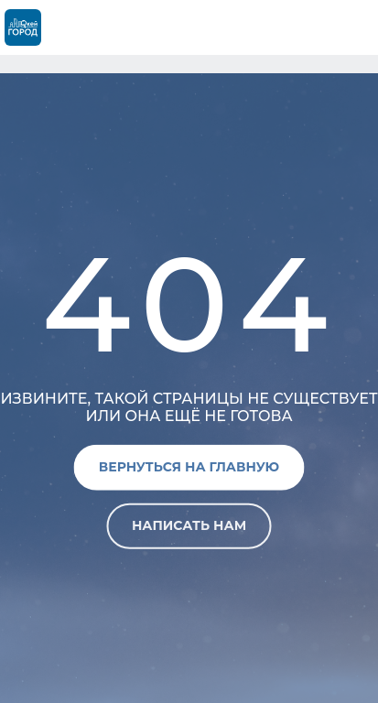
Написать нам (189, 525)
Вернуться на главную (189, 467)
